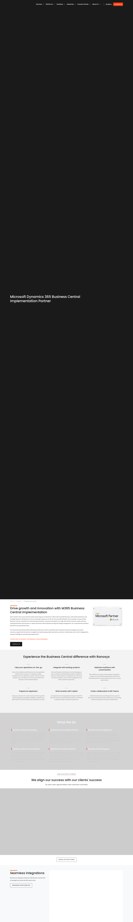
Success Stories (83, 4)
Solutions (60, 4)
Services (40, 4)
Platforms (49, 4)
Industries (70, 4)
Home (11, 601)
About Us (96, 4)
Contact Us (118, 4)
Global (108, 4)
